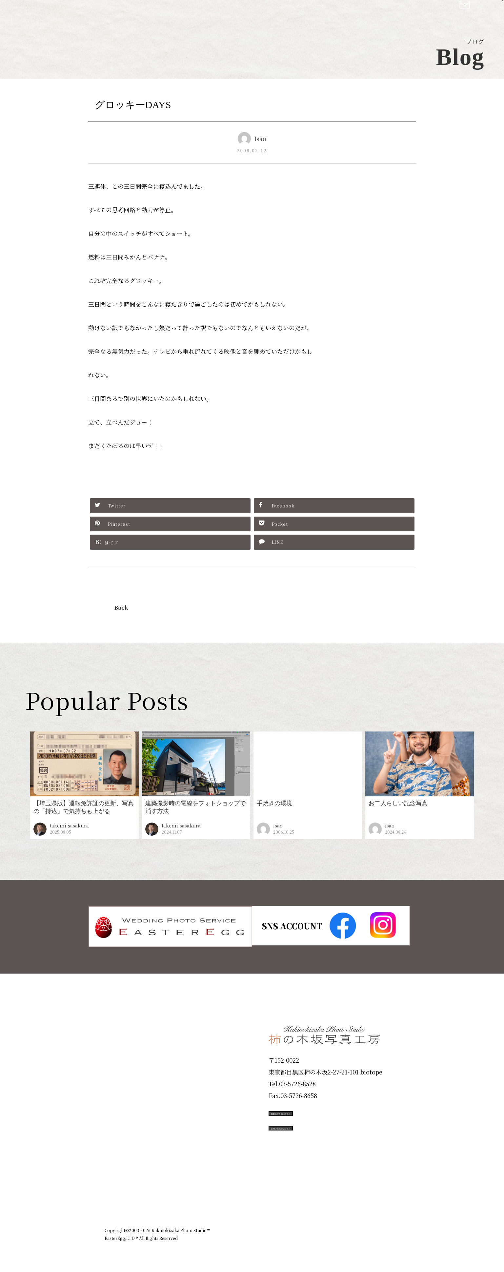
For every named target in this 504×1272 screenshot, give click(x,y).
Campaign (126, 1119)
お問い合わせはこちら (317, 1141)
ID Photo (124, 1049)
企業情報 (312, 1194)
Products (123, 1072)
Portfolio (123, 1096)
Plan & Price (131, 1025)
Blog (115, 1166)
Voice (116, 1143)
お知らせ (342, 1194)
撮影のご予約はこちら (317, 1112)
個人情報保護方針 (381, 1194)
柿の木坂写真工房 (59, 12)
